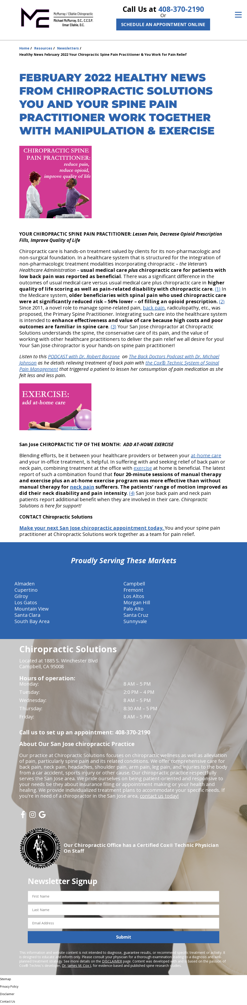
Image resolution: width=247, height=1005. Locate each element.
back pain (154, 307)
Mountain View (31, 608)
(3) (113, 326)
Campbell (134, 583)
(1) (217, 289)
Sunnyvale (135, 621)
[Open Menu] (238, 15)
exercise (143, 468)
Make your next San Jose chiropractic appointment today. (92, 528)
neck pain (82, 487)
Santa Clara (27, 615)
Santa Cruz (136, 615)
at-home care (206, 455)
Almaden (24, 583)
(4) (132, 493)
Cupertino (26, 590)
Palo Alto (134, 608)
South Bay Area (31, 621)
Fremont (133, 590)
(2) (222, 301)
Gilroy (21, 596)
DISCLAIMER (112, 961)
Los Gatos (25, 602)
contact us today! (159, 796)
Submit (123, 937)
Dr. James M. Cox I (76, 965)
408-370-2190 (181, 9)
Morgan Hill (137, 602)
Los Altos (134, 596)
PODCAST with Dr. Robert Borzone (84, 356)
